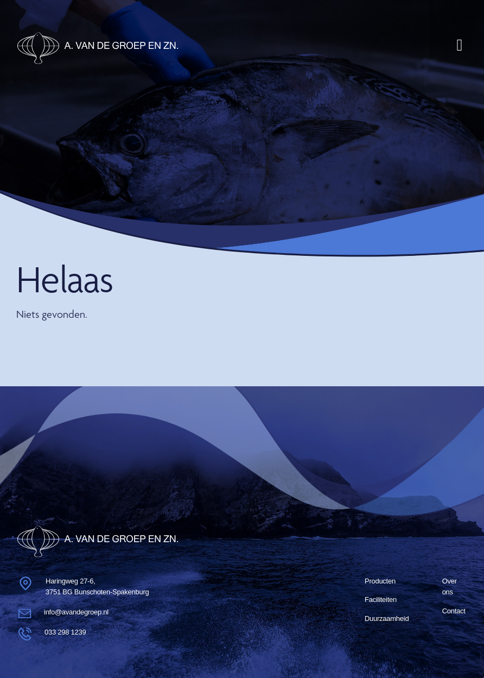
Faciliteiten (381, 599)
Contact (454, 611)
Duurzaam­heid (387, 618)
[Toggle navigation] (459, 45)
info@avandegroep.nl (76, 612)
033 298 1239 (65, 632)
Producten (380, 581)
